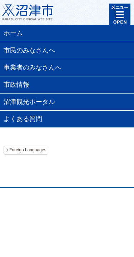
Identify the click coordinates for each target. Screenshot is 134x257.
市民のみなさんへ (29, 50)
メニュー (119, 14)
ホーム (13, 33)
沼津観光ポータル (29, 101)
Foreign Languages (27, 149)
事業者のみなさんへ (32, 67)
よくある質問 (23, 118)
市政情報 (16, 84)
